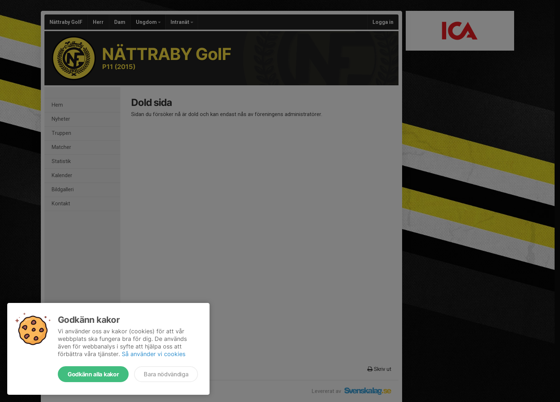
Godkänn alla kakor (93, 374)
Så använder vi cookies (153, 354)
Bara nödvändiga (166, 374)
